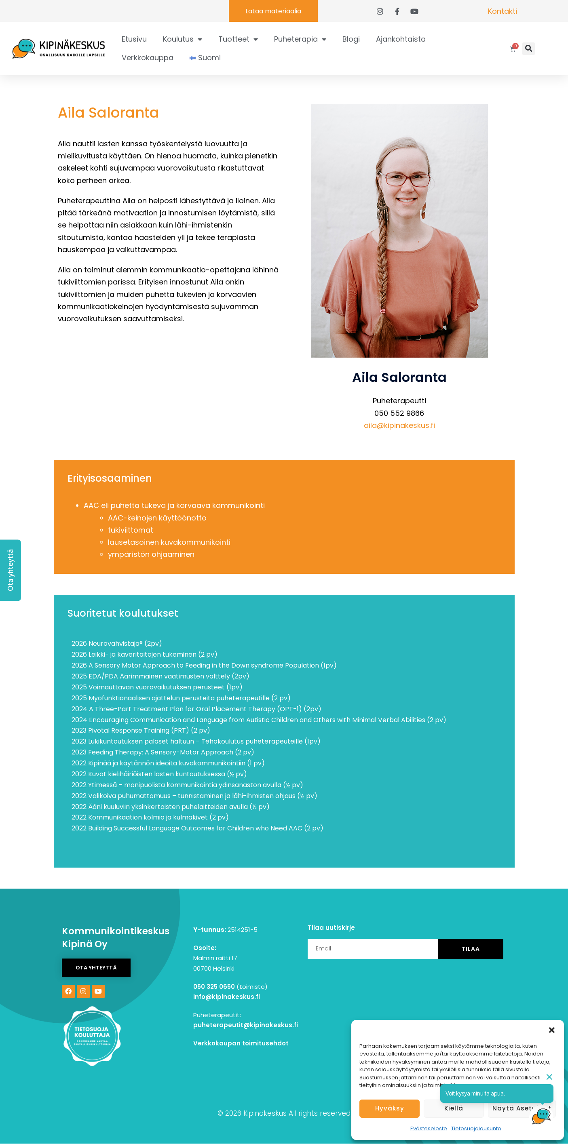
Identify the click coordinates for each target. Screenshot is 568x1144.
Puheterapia (300, 39)
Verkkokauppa (147, 58)
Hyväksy (389, 1108)
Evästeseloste (428, 1128)
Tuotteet (238, 39)
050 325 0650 (214, 986)
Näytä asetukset (521, 1108)
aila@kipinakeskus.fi (399, 425)
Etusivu (134, 39)
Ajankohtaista (401, 39)
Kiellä (453, 1108)
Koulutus (182, 39)
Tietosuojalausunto (476, 1128)
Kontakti (502, 11)
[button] (552, 1030)
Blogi (351, 39)
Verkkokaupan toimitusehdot (241, 1043)
